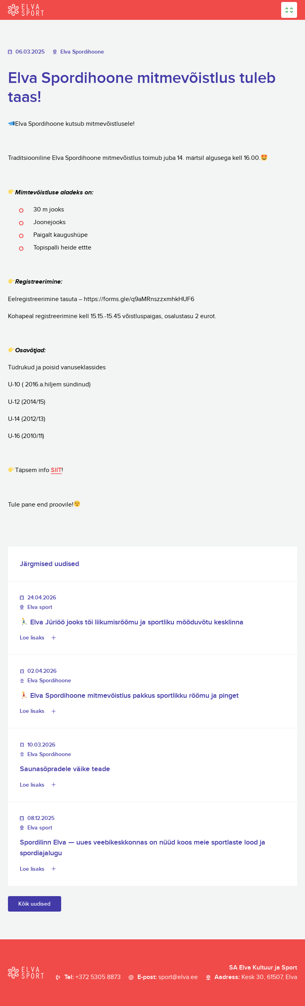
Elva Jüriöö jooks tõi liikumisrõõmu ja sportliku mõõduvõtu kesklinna (131, 622)
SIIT (56, 470)
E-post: (167, 977)
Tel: (92, 977)
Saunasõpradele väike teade (65, 769)
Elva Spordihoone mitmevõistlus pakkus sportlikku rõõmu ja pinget (129, 695)
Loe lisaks (32, 637)
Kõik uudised (34, 903)
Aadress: (255, 977)
